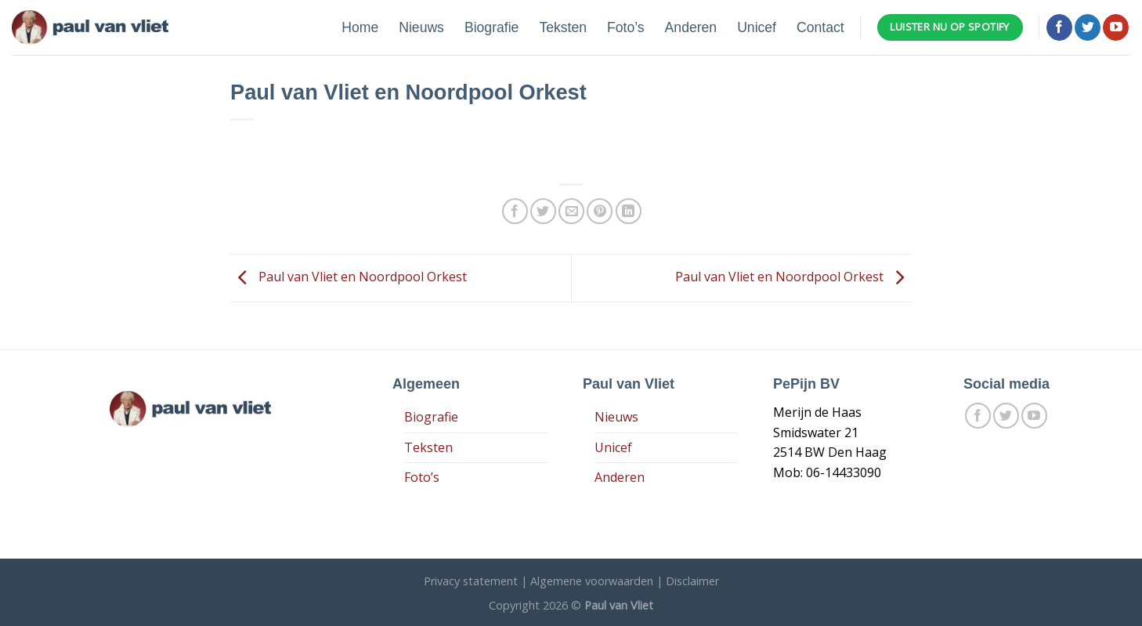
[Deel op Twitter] (543, 211)
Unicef (756, 27)
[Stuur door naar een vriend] (571, 211)
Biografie (491, 27)
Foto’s (626, 27)
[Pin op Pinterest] (600, 211)
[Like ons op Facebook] (1059, 27)
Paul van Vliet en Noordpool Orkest (348, 276)
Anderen (691, 27)
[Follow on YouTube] (1116, 27)
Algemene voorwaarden (591, 581)
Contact (820, 27)
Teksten (563, 27)
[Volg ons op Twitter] (1087, 27)
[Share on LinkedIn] (628, 211)
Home (360, 27)
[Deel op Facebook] (515, 211)
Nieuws (421, 27)
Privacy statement (471, 581)
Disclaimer (692, 581)
